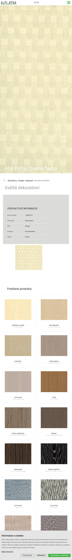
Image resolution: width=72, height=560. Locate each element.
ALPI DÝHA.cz (12, 180)
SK (38, 2)
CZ (35, 2)
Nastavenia (27, 555)
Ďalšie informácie (7, 552)
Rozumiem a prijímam (59, 555)
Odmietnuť (41, 555)
